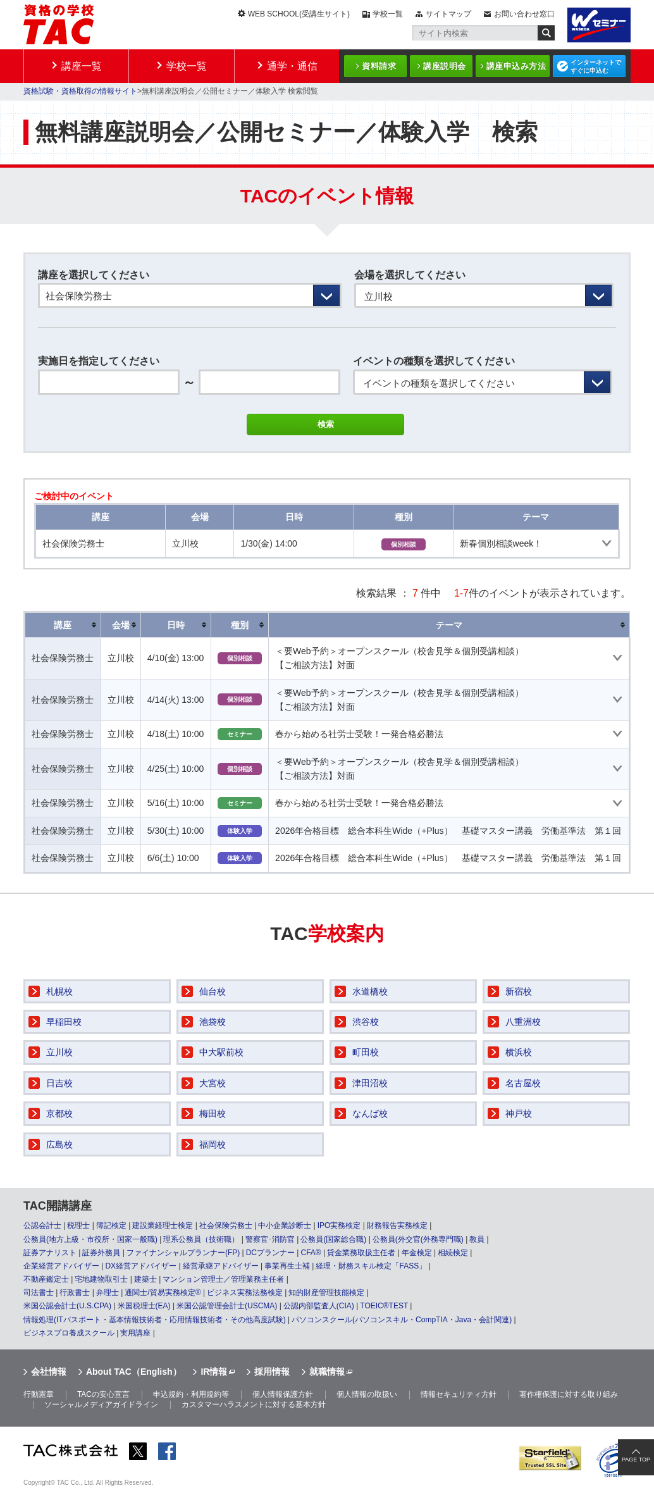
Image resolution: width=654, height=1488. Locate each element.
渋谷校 (365, 1022)
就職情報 (327, 1372)
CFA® (310, 1252)
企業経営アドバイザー (61, 1266)
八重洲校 (523, 1022)
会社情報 (48, 1372)
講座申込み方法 (516, 66)
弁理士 (107, 1292)
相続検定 (453, 1252)
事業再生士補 (287, 1266)
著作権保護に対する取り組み (568, 1394)
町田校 (365, 1052)
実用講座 (135, 1333)
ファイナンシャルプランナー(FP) (183, 1252)
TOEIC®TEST (384, 1305)
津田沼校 (370, 1083)
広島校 (59, 1144)
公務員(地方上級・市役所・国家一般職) (90, 1239)
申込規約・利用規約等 (191, 1394)
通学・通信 (292, 66)
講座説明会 (444, 66)
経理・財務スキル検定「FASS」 (371, 1266)
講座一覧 (81, 66)
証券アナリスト (50, 1252)
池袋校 (212, 1022)
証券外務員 (101, 1252)
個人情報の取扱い (366, 1394)
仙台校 (212, 991)
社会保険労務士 (225, 1225)
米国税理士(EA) (144, 1305)
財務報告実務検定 (397, 1225)
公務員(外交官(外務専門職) (418, 1239)
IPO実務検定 (339, 1225)
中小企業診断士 (284, 1225)
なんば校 (370, 1113)
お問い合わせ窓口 (524, 13)
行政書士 (74, 1292)
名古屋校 (523, 1083)
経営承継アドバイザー (221, 1266)
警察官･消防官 (270, 1239)
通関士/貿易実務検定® (163, 1292)
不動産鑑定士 (46, 1279)
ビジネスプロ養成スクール (68, 1333)
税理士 (78, 1225)
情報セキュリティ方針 (459, 1394)
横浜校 (518, 1052)
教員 (476, 1239)
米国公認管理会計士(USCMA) (226, 1305)
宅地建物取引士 (101, 1279)
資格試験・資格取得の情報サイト (80, 91)
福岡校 (212, 1144)
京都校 (59, 1113)
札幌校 (59, 991)
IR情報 (214, 1372)
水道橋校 (370, 991)
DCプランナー (270, 1252)
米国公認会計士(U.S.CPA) (67, 1305)
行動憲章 (38, 1394)
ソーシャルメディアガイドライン (101, 1404)
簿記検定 (111, 1225)
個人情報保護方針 (282, 1394)
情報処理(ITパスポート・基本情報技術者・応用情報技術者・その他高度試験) (154, 1319)
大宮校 (212, 1083)
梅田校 (212, 1113)
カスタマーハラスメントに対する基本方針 (254, 1404)
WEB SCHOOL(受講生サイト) (299, 13)
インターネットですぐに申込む (596, 66)
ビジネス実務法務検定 (245, 1292)
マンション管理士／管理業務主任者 (223, 1279)
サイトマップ (448, 13)
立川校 (59, 1052)
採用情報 (272, 1372)
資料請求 (379, 66)
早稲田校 (64, 1022)
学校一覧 (388, 13)
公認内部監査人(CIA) (318, 1305)
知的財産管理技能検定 (326, 1292)
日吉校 (59, 1083)
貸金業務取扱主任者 (361, 1252)
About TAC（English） (134, 1372)
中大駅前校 (221, 1052)
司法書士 (38, 1292)
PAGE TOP (636, 1459)
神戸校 (518, 1113)
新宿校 (518, 991)
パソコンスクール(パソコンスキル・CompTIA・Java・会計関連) (402, 1319)
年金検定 (417, 1252)
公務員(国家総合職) (333, 1239)
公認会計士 (42, 1225)
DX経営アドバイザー (140, 1266)
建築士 (145, 1279)
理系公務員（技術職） (201, 1239)
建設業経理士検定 (162, 1225)
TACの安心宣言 (103, 1394)
